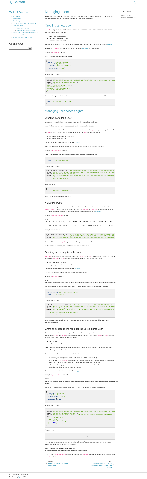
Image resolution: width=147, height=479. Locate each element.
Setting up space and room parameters (25, 23)
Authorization (17, 18)
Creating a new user (23, 28)
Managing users (18, 25)
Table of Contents (18, 12)
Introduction (16, 16)
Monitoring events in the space (22, 37)
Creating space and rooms (21, 21)
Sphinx (20, 477)
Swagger (109, 44)
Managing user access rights (26, 30)
